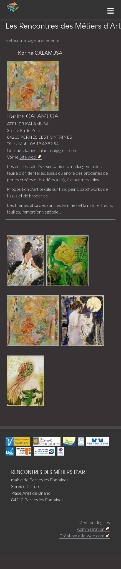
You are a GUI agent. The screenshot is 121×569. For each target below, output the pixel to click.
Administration (90, 529)
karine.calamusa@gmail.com (51, 150)
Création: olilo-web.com (81, 535)
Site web (27, 156)
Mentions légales (94, 522)
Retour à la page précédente (32, 40)
